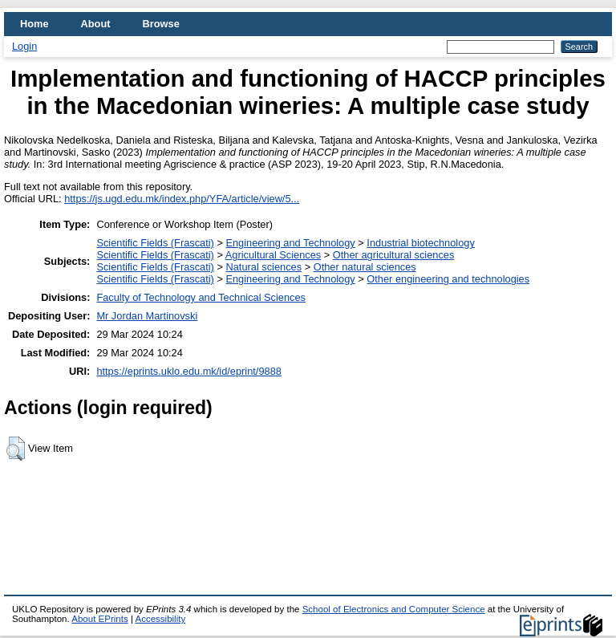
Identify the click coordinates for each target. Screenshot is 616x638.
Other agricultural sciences (394, 255)
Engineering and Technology (290, 243)
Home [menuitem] (34, 24)
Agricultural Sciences (273, 255)
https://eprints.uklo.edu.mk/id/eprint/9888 (188, 371)
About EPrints (99, 619)
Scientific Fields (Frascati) (154, 243)
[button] (15, 449)
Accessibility (160, 619)
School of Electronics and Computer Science (393, 609)
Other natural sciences (365, 267)
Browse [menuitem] (161, 24)
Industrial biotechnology (420, 243)
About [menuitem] (96, 24)
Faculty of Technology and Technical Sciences (201, 297)
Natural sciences (263, 267)
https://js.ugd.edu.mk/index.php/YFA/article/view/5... (181, 199)
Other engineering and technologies (448, 279)
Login (24, 46)
